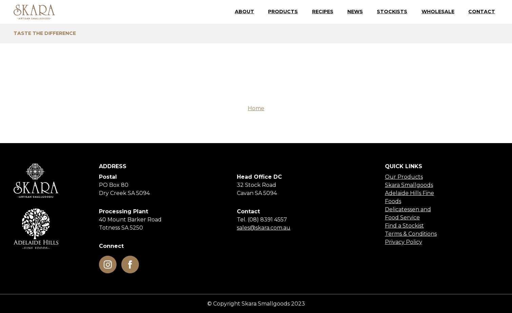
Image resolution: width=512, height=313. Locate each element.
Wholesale (438, 11)
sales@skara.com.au (263, 227)
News (355, 11)
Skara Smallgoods (409, 185)
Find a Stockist (404, 225)
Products (283, 11)
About (244, 11)
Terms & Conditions (411, 234)
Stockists (392, 11)
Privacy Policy (403, 242)
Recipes (322, 11)
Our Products (404, 177)
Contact (481, 11)
